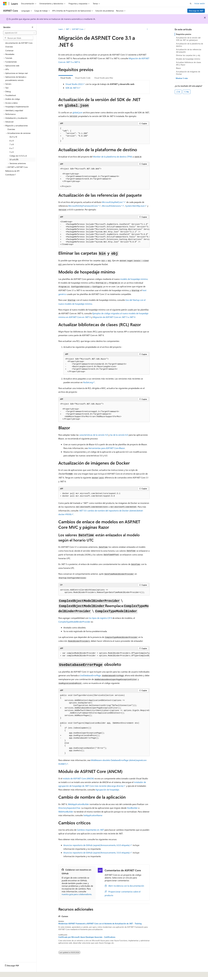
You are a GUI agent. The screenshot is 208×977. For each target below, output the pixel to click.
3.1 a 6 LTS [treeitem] (14, 159)
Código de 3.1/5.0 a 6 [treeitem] (18, 156)
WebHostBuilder (65, 811)
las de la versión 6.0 (119, 434)
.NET (67, 29)
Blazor (178, 68)
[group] (104, 233)
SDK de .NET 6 (72, 87)
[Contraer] (32, 27)
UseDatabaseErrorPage (90, 675)
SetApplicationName (92, 815)
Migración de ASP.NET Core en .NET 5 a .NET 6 (114, 317)
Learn (60, 29)
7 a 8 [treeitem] (12, 144)
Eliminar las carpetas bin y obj (188, 55)
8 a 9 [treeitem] (12, 140)
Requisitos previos (183, 34)
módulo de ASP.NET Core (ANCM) (78, 778)
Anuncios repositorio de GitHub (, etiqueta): (96, 845)
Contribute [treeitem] (9, 174)
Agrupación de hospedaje (107, 789)
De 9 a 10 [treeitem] (13, 137)
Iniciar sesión (199, 3)
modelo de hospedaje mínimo (134, 279)
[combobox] (19, 33)
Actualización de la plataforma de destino (189, 44)
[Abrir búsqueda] (190, 3)
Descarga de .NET (196, 10)
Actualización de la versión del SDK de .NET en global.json (188, 38)
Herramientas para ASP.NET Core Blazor (106, 448)
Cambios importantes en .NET (90, 829)
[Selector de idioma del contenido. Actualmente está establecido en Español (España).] (12, 973)
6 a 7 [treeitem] (12, 148)
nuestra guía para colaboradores (77, 894)
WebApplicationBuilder (78, 804)
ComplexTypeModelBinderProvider (74, 621)
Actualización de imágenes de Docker (188, 72)
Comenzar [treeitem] (9, 50)
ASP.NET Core (77, 29)
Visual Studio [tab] (65, 78)
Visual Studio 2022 (74, 84)
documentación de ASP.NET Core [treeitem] (18, 43)
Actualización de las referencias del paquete (188, 50)
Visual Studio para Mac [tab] (103, 78)
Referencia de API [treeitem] (12, 171)
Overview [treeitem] (9, 46)
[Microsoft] (5, 3)
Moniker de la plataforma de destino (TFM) (112, 156)
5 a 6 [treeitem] (12, 152)
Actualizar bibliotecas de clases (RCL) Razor (188, 63)
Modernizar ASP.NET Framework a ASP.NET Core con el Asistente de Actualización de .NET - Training (100, 923)
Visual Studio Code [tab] (82, 78)
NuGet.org (88, 382)
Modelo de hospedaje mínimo (188, 59)
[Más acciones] (147, 29)
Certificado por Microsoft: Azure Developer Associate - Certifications (86, 937)
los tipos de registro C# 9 (100, 618)
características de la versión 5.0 (93, 434)
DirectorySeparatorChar (69, 807)
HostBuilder (132, 807)
